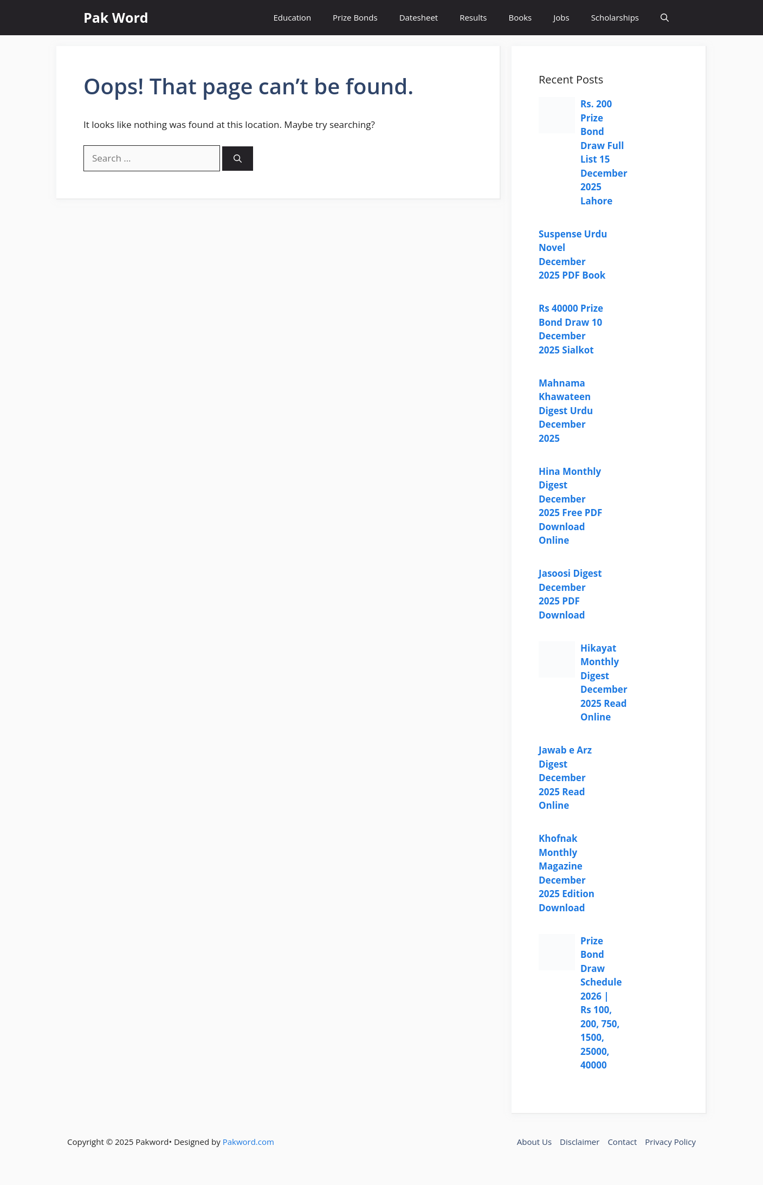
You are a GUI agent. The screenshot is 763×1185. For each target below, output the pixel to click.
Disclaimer (579, 1141)
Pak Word (115, 17)
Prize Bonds (355, 17)
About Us (534, 1141)
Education (293, 17)
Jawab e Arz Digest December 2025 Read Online (565, 778)
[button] (665, 17)
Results (473, 17)
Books (520, 17)
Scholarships (615, 17)
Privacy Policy (670, 1141)
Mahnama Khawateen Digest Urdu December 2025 (566, 411)
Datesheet (418, 17)
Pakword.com (248, 1141)
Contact (622, 1141)
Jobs (561, 17)
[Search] (237, 158)
